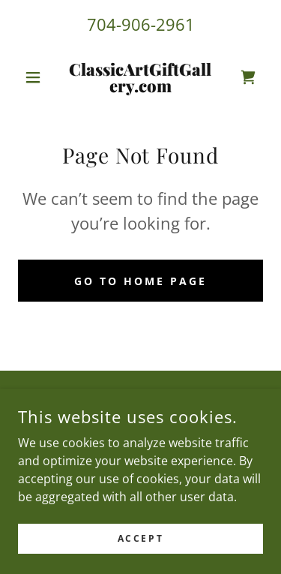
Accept (140, 538)
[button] (36, 77)
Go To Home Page (140, 281)
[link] (140, 77)
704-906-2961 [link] (141, 24)
